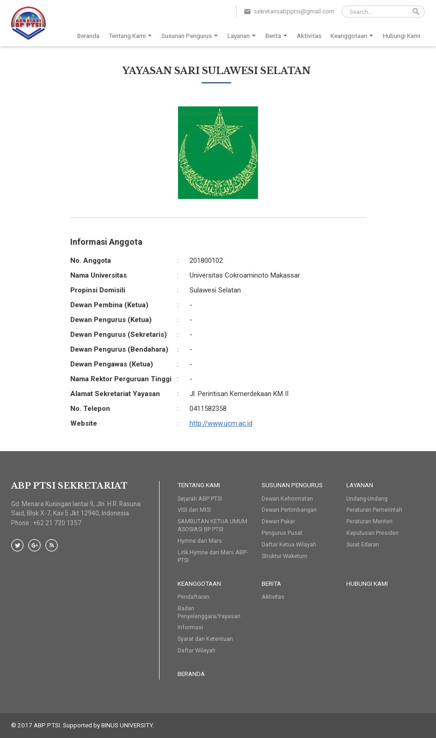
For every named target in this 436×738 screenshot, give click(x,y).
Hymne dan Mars (200, 540)
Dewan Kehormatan (287, 498)
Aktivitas (309, 35)
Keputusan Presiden (372, 532)
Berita (277, 36)
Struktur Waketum (284, 555)
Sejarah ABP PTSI (200, 498)
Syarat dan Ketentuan (205, 638)
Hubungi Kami (401, 35)
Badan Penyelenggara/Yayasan (209, 612)
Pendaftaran (193, 596)
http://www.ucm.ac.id (221, 423)
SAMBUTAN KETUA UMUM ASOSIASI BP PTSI (212, 525)
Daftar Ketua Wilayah (289, 544)
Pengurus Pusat (282, 532)
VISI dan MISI (194, 509)
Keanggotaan (353, 36)
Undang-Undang (366, 498)
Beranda (88, 35)
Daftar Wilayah (196, 650)
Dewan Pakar (278, 521)
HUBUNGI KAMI (367, 583)
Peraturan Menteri (369, 521)
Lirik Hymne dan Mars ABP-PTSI (213, 556)
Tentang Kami (132, 36)
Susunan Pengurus (191, 36)
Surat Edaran (362, 544)
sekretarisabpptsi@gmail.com (294, 11)
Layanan (243, 36)
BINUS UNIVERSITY (127, 725)
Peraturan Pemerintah (374, 509)
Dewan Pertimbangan (289, 509)
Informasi (190, 627)
